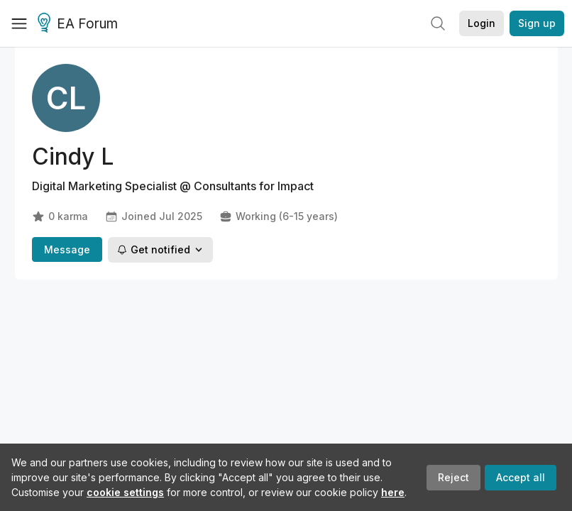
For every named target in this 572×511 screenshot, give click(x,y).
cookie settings (125, 492)
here (393, 492)
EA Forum (80, 24)
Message (67, 249)
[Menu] (19, 23)
